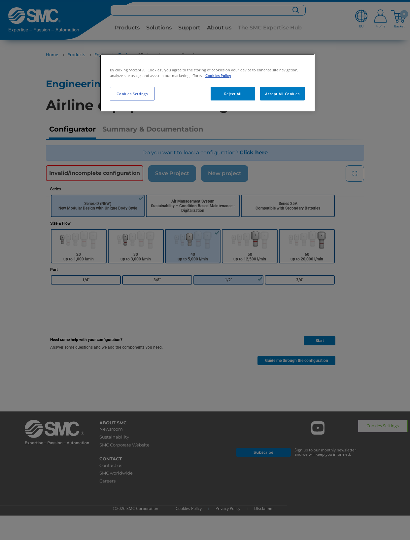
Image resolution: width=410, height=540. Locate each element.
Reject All (233, 93)
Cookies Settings (132, 93)
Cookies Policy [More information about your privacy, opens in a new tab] (218, 75)
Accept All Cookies (282, 93)
